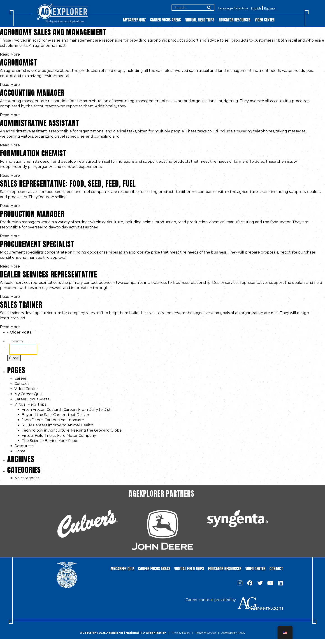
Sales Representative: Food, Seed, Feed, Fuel (68, 182)
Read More (10, 54)
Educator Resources (234, 19)
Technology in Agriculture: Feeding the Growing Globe (72, 430)
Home (20, 451)
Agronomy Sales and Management (53, 31)
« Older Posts (19, 332)
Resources (23, 446)
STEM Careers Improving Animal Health (57, 425)
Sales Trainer (21, 304)
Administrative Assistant (39, 122)
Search (23, 349)
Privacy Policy (181, 632)
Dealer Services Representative (48, 273)
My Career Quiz (28, 394)
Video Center (264, 19)
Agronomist (18, 61)
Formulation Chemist (33, 152)
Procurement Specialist (37, 243)
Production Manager (32, 213)
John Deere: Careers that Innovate (53, 420)
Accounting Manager (32, 92)
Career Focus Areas (165, 19)
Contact (21, 383)
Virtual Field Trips (199, 19)
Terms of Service (205, 632)
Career (20, 378)
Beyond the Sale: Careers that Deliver (55, 415)
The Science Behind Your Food (49, 441)
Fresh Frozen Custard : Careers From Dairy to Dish (66, 409)
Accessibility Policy (233, 632)
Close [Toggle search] (14, 358)
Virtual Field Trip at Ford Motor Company (59, 435)
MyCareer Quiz (134, 19)
